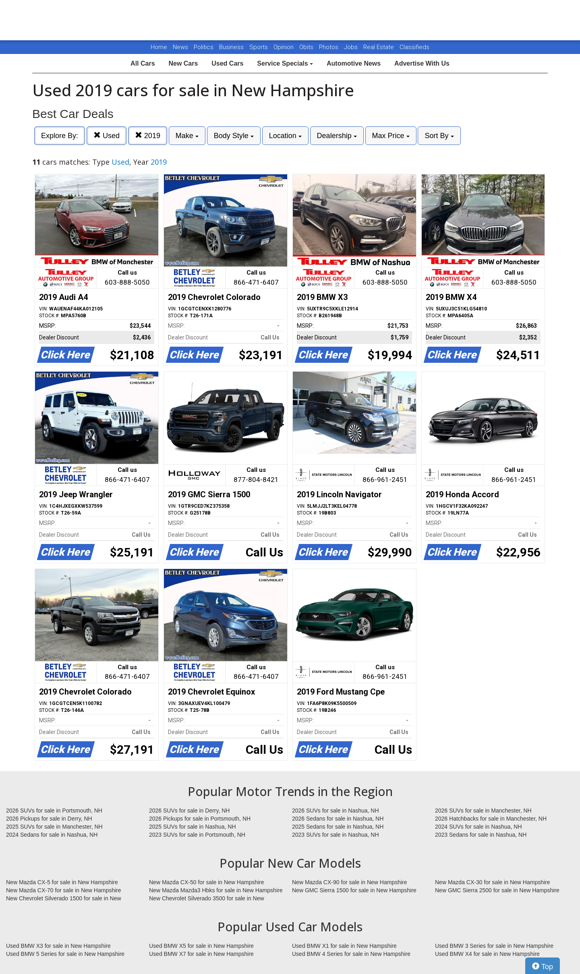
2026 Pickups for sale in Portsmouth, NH (200, 818)
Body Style (234, 136)
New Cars (183, 63)
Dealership (337, 136)
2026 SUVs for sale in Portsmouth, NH (54, 810)
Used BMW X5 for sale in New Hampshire (201, 946)
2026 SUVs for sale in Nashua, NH (335, 810)
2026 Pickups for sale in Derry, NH (49, 818)
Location (285, 136)
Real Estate (379, 47)
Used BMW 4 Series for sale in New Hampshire (351, 954)
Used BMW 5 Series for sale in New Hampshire (65, 954)
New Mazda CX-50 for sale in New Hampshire (206, 882)
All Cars (142, 63)
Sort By (439, 136)
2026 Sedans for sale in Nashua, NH (337, 818)
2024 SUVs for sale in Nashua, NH (478, 826)
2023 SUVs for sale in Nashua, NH (335, 834)
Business (232, 47)
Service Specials (285, 63)
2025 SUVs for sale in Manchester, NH (54, 826)
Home (159, 47)
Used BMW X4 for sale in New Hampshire (487, 954)
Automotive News (354, 63)
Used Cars (227, 63)
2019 (147, 135)
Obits (307, 47)
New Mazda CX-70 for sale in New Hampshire (63, 890)
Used (106, 135)
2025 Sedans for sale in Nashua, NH (337, 826)
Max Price (391, 136)
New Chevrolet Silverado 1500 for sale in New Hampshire (63, 898)
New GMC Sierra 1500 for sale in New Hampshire (354, 890)
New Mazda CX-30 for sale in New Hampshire (492, 882)
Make (187, 136)
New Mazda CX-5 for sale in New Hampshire (62, 882)
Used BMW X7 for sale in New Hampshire (201, 954)
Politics (203, 47)
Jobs (351, 47)
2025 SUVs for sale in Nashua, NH (192, 826)
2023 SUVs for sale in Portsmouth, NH (197, 834)
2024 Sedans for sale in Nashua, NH (51, 834)
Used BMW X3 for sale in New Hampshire (58, 946)
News (180, 47)
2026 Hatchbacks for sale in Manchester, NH (491, 818)
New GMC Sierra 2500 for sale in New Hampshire (497, 890)
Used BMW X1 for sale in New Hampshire (344, 946)
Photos (329, 47)
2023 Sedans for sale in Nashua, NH (480, 834)
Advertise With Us (422, 63)
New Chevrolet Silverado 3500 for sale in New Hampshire (206, 898)
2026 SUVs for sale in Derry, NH (189, 810)
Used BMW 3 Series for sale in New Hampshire (494, 946)
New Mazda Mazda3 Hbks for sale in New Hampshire (215, 890)
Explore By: (59, 136)
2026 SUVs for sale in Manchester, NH (483, 810)
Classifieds (414, 47)
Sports (259, 47)
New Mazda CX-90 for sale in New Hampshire (349, 882)
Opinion (284, 47)
